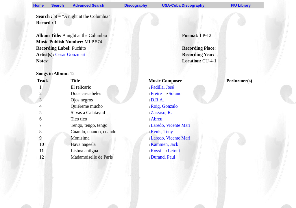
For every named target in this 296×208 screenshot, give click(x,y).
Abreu (156, 118)
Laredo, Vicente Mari (170, 125)
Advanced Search (88, 5)
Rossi (156, 150)
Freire (156, 93)
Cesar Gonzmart (70, 54)
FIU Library (241, 5)
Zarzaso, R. (161, 112)
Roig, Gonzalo (164, 106)
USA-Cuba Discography (183, 5)
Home (38, 5)
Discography (135, 5)
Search (57, 5)
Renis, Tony (162, 131)
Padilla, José (162, 87)
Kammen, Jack (164, 144)
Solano (175, 93)
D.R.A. (157, 99)
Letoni (174, 150)
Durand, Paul (163, 157)
